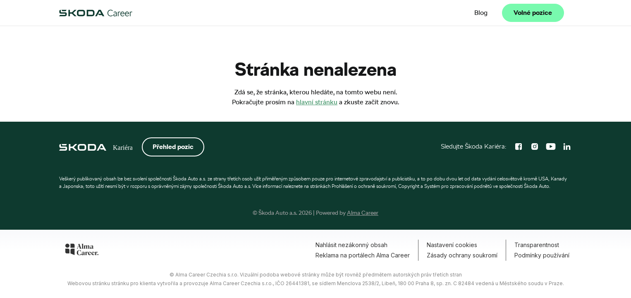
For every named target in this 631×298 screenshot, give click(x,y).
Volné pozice (533, 13)
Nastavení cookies (452, 244)
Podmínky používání (541, 255)
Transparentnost (536, 244)
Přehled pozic (173, 147)
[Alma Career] (82, 251)
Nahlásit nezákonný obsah (351, 244)
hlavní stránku (316, 102)
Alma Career (362, 212)
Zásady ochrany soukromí (462, 255)
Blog (481, 13)
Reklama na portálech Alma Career (363, 255)
